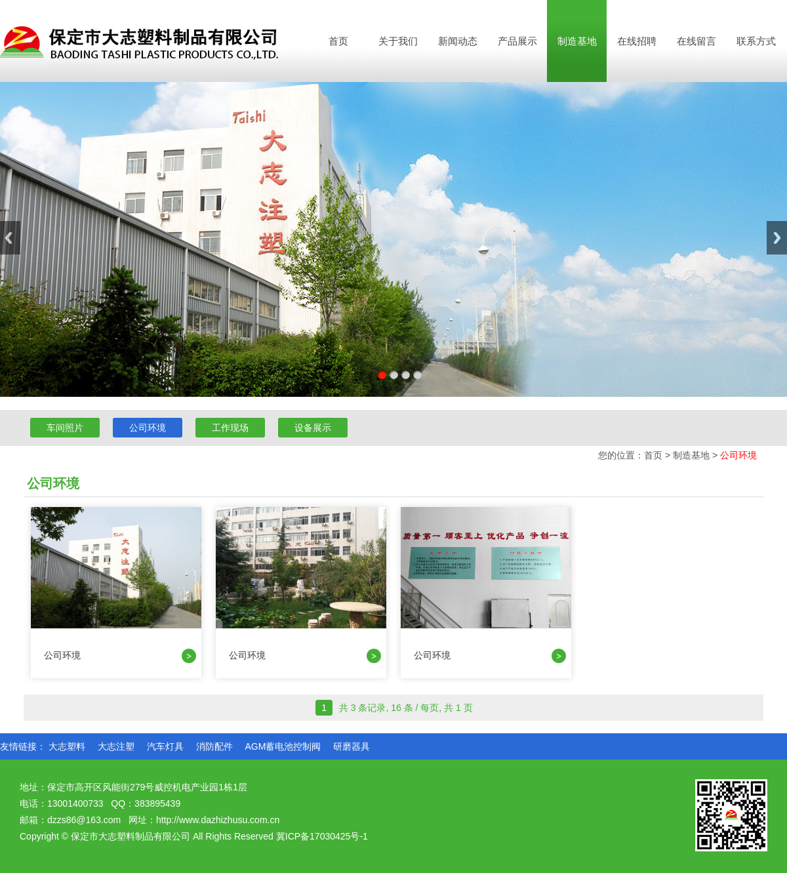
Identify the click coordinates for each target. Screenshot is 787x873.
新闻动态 (457, 41)
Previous (10, 237)
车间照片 (65, 427)
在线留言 (696, 41)
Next (777, 237)
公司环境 (147, 427)
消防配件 (214, 746)
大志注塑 (116, 746)
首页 (338, 41)
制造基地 (577, 41)
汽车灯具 (165, 746)
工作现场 (230, 427)
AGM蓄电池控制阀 (283, 746)
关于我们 (398, 41)
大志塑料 (67, 746)
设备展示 (312, 427)
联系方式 (756, 41)
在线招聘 (636, 41)
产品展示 (517, 41)
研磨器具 (351, 746)
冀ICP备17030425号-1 (322, 836)
